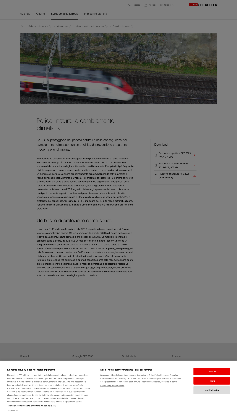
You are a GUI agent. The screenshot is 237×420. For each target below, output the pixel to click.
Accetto (212, 376)
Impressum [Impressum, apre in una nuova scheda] (13, 415)
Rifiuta (212, 385)
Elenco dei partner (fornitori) (112, 390)
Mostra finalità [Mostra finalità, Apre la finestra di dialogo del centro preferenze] (212, 394)
